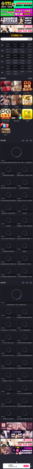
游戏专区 (29, 44)
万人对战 (22, 44)
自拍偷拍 (15, 49)
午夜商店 (15, 71)
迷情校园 (8, 68)
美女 (23, 140)
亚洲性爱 (8, 55)
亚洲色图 (15, 60)
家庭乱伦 (15, 66)
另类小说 (15, 68)
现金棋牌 (22, 46)
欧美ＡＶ (22, 49)
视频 (2, 50)
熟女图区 (22, 63)
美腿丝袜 (8, 63)
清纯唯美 (15, 63)
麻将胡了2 (8, 46)
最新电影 (3, 283)
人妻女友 (22, 66)
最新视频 (3, 140)
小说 (2, 67)
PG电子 (8, 44)
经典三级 (15, 57)
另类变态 (29, 57)
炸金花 (15, 46)
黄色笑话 (22, 68)
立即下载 (26, 466)
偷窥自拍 (8, 60)
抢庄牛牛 (29, 46)
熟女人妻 (8, 52)
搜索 (30, 39)
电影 (2, 56)
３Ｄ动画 (29, 49)
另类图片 (29, 63)
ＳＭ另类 (29, 52)
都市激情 (8, 66)
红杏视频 (8, 74)
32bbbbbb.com (16, 35)
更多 (31, 140)
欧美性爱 (29, 55)
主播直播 (22, 52)
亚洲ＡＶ (8, 49)
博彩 (2, 45)
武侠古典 (29, 66)
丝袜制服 (15, 52)
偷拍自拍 (15, 55)
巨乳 (27, 140)
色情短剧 (15, 74)
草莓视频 (22, 71)
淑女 (27, 282)
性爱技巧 (29, 68)
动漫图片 (29, 60)
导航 (2, 72)
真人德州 (15, 44)
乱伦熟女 (22, 57)
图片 (2, 61)
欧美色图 (22, 60)
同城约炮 (8, 71)
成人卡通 (22, 55)
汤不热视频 (29, 71)
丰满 (23, 282)
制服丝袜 (8, 57)
